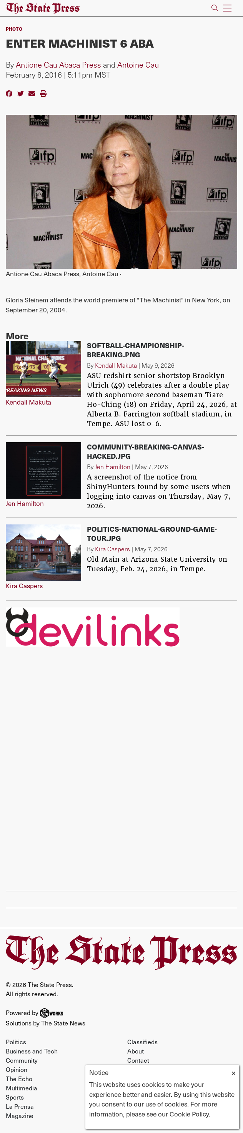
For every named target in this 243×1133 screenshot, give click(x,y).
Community (22, 1060)
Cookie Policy (189, 1114)
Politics (16, 1041)
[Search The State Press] (214, 8)
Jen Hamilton (25, 503)
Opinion (16, 1069)
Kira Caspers (24, 586)
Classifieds (142, 1041)
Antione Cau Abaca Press (58, 64)
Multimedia (21, 1087)
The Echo (19, 1078)
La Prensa (20, 1106)
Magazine (19, 1115)
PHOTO (14, 28)
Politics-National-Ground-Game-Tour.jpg (152, 533)
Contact (138, 1060)
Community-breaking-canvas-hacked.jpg (145, 451)
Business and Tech (32, 1050)
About (135, 1050)
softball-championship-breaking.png (135, 350)
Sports (15, 1096)
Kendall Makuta (28, 402)
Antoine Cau (138, 64)
